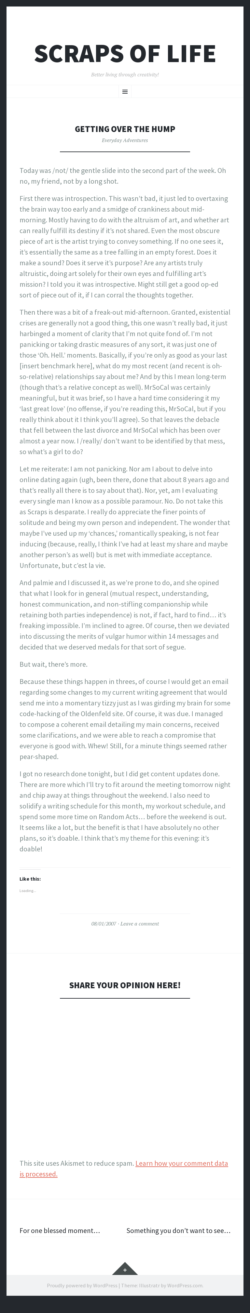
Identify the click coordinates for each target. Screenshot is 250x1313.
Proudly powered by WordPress (82, 1296)
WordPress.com (184, 1296)
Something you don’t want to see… (186, 1236)
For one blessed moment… (60, 1230)
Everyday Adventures (125, 140)
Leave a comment (139, 923)
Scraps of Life (125, 53)
